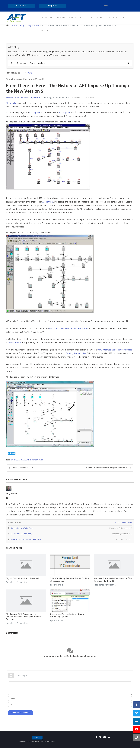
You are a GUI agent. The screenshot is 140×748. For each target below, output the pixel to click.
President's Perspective (17, 98)
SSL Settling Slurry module (74, 353)
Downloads (74, 17)
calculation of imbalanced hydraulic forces (68, 328)
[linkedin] (109, 737)
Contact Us (21, 6)
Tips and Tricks (56, 585)
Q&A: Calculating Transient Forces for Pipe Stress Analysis (69, 580)
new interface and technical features (115, 350)
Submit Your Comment (20, 712)
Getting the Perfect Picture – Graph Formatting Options (67, 615)
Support (59, 17)
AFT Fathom (47, 202)
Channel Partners (113, 17)
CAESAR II (26, 460)
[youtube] (104, 737)
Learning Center (92, 17)
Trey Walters (35, 97)
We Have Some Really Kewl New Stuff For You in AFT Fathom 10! (113, 580)
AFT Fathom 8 (15, 343)
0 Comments (88, 97)
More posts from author (123, 522)
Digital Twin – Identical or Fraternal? (22, 578)
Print (29, 73)
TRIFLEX (16, 460)
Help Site (52, 6)
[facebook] (96, 737)
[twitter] (100, 737)
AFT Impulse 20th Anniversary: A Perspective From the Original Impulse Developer (23, 616)
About (43, 30)
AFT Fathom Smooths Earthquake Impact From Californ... (108, 467)
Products (45, 17)
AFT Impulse (11, 103)
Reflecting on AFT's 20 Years (21, 467)
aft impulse (38, 460)
